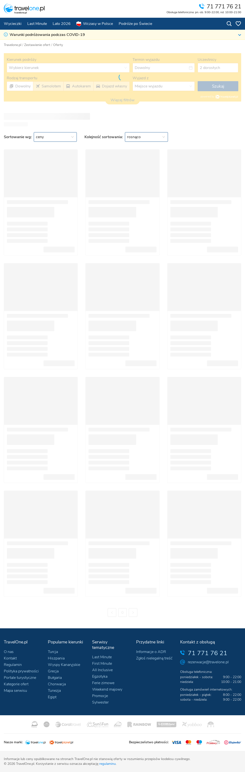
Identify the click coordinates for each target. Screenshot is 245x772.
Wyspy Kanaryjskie (64, 664)
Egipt (52, 697)
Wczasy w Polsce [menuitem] (94, 23)
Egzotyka (99, 676)
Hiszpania (56, 658)
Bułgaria (55, 677)
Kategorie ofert (16, 684)
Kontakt (10, 658)
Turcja (53, 651)
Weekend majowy (107, 689)
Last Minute (102, 657)
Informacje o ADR (151, 651)
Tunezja (54, 690)
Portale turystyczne (20, 677)
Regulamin (13, 664)
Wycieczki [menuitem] (13, 23)
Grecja (53, 671)
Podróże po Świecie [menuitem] (135, 23)
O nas (9, 651)
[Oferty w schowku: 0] (238, 24)
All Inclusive (102, 670)
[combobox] (55, 137)
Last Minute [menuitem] (37, 23)
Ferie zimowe (103, 683)
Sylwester (100, 702)
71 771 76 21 (207, 653)
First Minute (102, 663)
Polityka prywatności (21, 671)
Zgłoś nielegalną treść (154, 658)
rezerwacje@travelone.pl (208, 662)
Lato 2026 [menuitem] (62, 23)
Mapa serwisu (15, 690)
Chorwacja (57, 684)
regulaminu (107, 763)
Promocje (100, 695)
